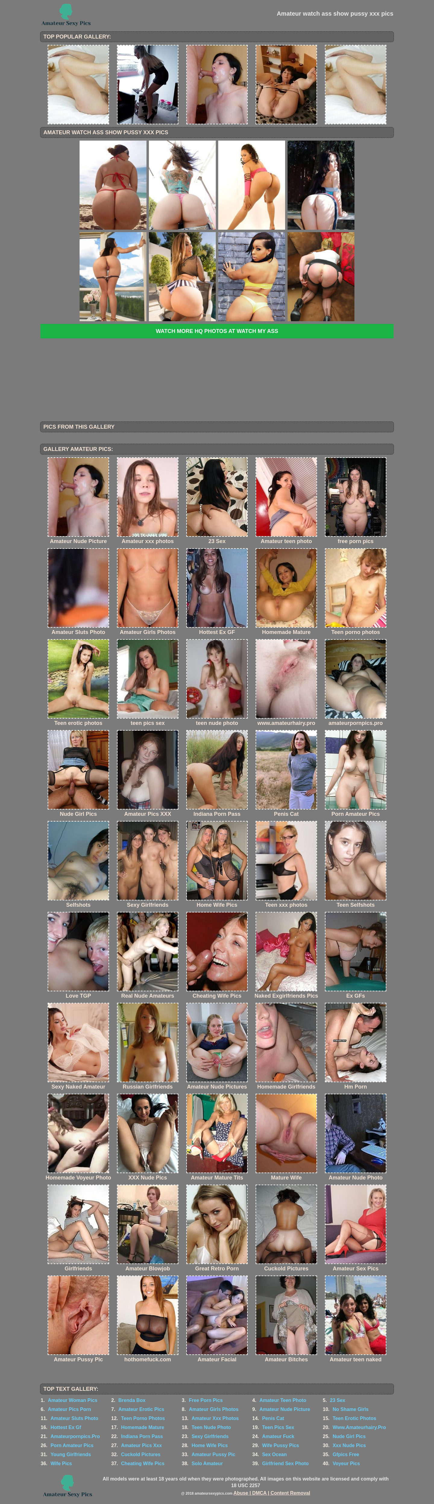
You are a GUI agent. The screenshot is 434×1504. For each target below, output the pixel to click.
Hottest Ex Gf (66, 1427)
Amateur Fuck (278, 1436)
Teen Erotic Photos (354, 1418)
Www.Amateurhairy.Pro (359, 1427)
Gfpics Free (346, 1454)
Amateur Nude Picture (284, 1409)
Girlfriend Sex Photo (285, 1463)
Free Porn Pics (206, 1400)
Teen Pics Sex (278, 1427)
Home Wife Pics (210, 1445)
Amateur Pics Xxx (141, 1445)
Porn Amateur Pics (72, 1445)
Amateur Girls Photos (213, 1409)
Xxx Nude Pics (349, 1445)
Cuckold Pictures (141, 1454)
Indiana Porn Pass (142, 1436)
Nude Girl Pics (349, 1436)
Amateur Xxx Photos (215, 1418)
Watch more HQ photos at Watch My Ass (217, 331)
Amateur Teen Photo (282, 1400)
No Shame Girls (351, 1409)
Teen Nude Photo (211, 1427)
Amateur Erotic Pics (141, 1409)
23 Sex (337, 1400)
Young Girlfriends (71, 1454)
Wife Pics (61, 1463)
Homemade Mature (142, 1427)
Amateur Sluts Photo (74, 1418)
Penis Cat (273, 1418)
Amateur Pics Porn (69, 1409)
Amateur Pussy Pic (213, 1454)
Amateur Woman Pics (72, 1400)
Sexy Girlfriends (210, 1436)
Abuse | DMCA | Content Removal (272, 1493)
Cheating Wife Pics (143, 1463)
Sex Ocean (274, 1454)
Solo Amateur (207, 1463)
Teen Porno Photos (143, 1418)
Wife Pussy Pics (280, 1445)
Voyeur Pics (346, 1463)
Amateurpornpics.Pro (75, 1436)
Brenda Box (132, 1400)
